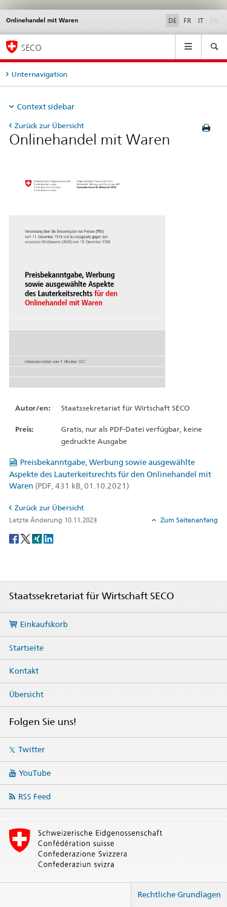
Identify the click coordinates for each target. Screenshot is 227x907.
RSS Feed (34, 796)
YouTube (35, 773)
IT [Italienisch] (200, 20)
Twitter (31, 749)
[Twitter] (26, 537)
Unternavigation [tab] (39, 74)
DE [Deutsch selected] (172, 20)
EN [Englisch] (215, 20)
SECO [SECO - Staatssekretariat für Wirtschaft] (31, 47)
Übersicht (26, 694)
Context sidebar (45, 106)
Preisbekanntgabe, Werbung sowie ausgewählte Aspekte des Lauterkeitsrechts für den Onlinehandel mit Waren (110, 474)
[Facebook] (15, 537)
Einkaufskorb (44, 624)
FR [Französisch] (187, 20)
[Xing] (38, 537)
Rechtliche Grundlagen (179, 894)
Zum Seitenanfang (188, 520)
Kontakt (24, 670)
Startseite (26, 647)
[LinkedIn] (48, 537)
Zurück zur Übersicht (49, 125)
